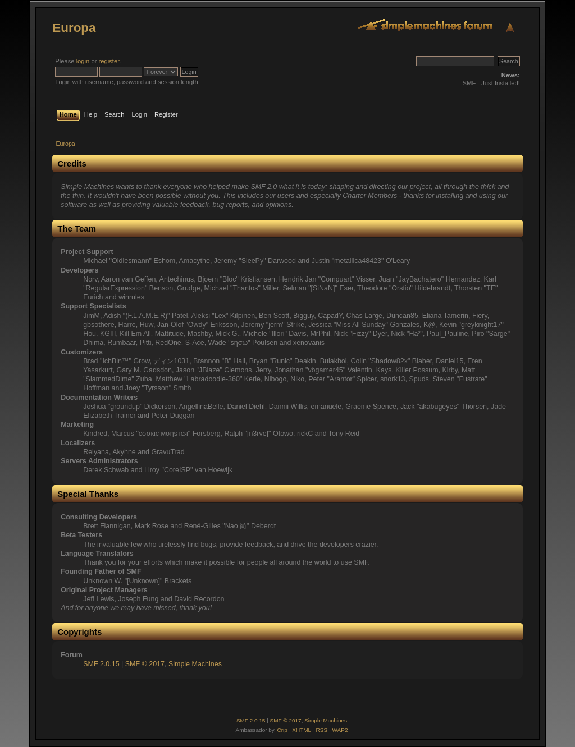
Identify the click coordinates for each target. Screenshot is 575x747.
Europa (73, 28)
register (109, 61)
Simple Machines (195, 664)
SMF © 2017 (145, 664)
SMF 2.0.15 (101, 664)
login (83, 61)
